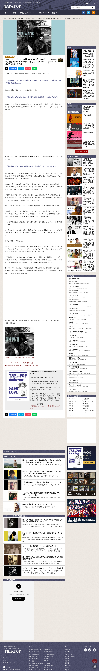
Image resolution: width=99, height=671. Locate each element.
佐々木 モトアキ (52, 62)
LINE (34, 69)
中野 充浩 (85, 377)
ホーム (7, 13)
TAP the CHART (82, 315)
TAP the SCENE (82, 268)
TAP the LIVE (82, 336)
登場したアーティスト (28, 13)
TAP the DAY (82, 311)
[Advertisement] (34, 434)
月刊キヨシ (82, 294)
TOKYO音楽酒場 (82, 340)
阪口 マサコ (72, 372)
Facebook (13, 69)
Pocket (28, 69)
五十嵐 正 (71, 370)
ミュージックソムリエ (82, 357)
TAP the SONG (82, 281)
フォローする (19, 585)
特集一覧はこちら (81, 145)
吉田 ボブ (71, 381)
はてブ (21, 69)
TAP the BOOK (82, 323)
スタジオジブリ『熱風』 (82, 345)
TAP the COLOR (82, 272)
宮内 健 (71, 379)
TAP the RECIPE (82, 353)
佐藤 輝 (85, 374)
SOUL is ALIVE (82, 349)
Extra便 (82, 298)
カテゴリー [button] (43, 13)
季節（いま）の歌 (82, 332)
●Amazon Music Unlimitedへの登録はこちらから (20, 363)
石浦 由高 (85, 370)
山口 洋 (85, 379)
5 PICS (82, 302)
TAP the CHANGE (82, 264)
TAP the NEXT (82, 260)
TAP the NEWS (12, 19)
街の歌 (82, 328)
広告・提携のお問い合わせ (12, 655)
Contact (92, 4)
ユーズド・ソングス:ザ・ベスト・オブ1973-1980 (19, 358)
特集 (14, 13)
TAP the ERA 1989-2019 (82, 306)
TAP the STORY (82, 285)
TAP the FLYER (82, 319)
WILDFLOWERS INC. (45, 663)
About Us (76, 4)
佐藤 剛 (71, 374)
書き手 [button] (54, 13)
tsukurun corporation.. (54, 666)
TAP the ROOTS (82, 277)
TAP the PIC (82, 362)
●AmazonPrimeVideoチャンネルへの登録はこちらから (21, 366)
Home (4, 19)
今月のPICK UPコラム (74, 256)
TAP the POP (72, 383)
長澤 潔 (71, 377)
